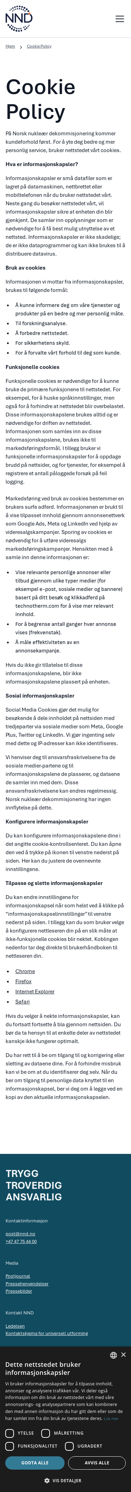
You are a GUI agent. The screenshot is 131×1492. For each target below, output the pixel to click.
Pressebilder (19, 1291)
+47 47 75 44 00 (21, 1241)
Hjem (10, 46)
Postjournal (18, 1276)
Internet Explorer (34, 991)
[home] (19, 19)
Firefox (23, 981)
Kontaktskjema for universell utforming (47, 1333)
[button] (118, 18)
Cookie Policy (39, 46)
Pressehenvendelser (27, 1283)
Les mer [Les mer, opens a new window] (111, 1418)
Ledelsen (15, 1326)
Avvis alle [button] (97, 1463)
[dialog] (65, 1419)
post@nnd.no (20, 1233)
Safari (22, 1001)
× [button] (123, 1355)
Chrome (25, 971)
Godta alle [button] (35, 1463)
